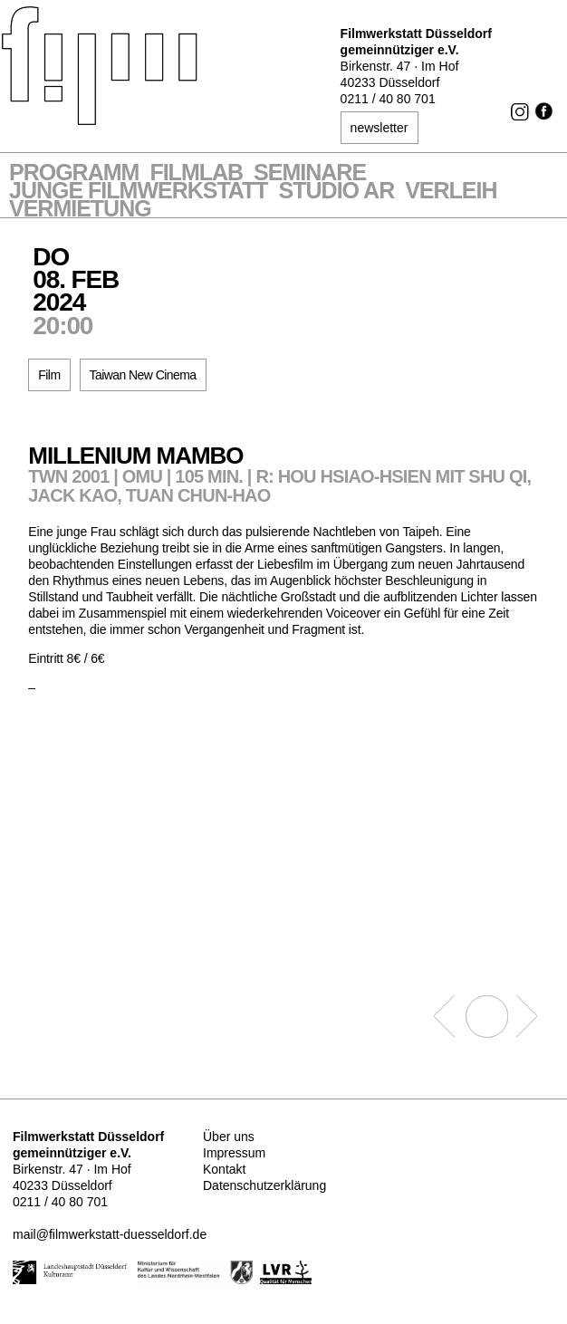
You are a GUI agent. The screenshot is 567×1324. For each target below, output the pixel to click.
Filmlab (196, 174)
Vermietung (80, 210)
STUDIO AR (337, 192)
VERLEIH (450, 192)
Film (49, 375)
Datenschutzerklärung (264, 1185)
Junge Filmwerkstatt (138, 192)
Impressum (234, 1153)
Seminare (310, 174)
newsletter (379, 127)
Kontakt (224, 1169)
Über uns (229, 1136)
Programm (74, 174)
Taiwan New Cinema (143, 375)
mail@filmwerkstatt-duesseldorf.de (110, 1234)
